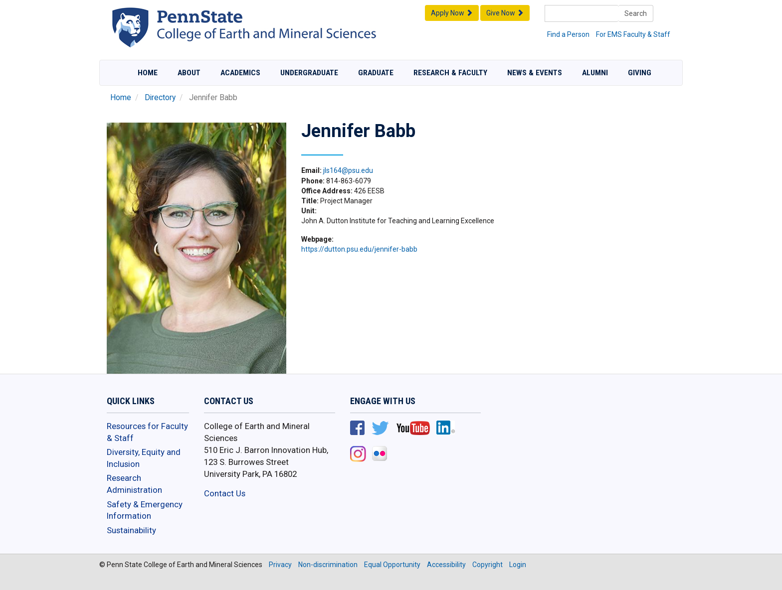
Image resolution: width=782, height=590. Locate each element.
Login (517, 565)
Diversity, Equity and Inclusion (144, 458)
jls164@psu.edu (348, 170)
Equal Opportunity (392, 565)
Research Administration (134, 484)
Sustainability (131, 530)
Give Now (505, 13)
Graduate (375, 72)
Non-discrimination (328, 565)
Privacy (280, 565)
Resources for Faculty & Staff (147, 432)
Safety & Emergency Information (145, 510)
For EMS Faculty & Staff (633, 34)
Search (635, 13)
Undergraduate (309, 72)
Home (148, 72)
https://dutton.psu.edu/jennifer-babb (359, 249)
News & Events (534, 72)
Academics (240, 72)
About (189, 72)
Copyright (487, 565)
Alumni (595, 72)
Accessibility (446, 565)
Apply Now (452, 13)
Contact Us (224, 493)
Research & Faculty (450, 72)
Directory (160, 97)
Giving (639, 72)
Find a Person (568, 34)
